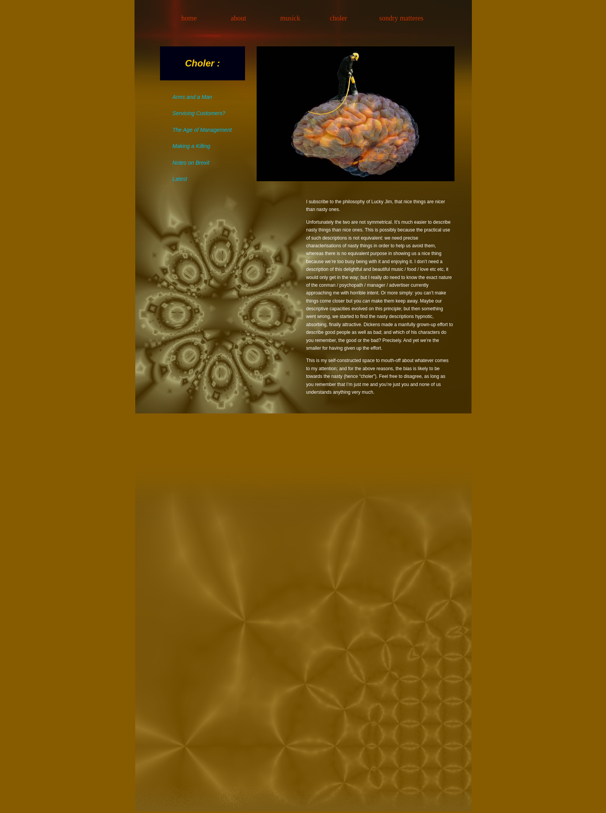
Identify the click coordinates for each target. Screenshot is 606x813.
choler (338, 18)
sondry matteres (401, 18)
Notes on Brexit (190, 163)
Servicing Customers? (198, 113)
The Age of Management (202, 130)
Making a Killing (191, 146)
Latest (179, 179)
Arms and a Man (192, 97)
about (238, 18)
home (189, 18)
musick (290, 18)
